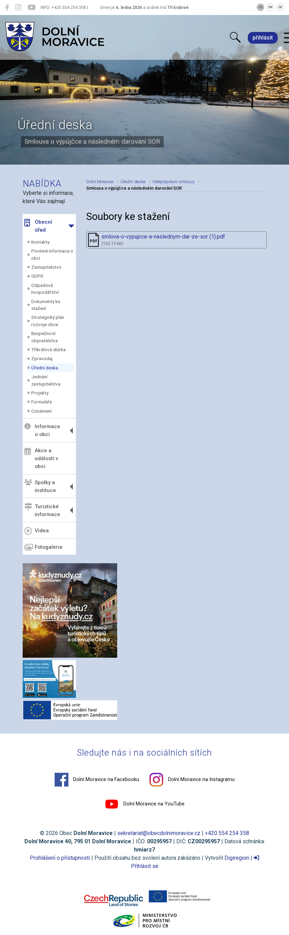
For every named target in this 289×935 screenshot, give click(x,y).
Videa (36, 531)
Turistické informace (42, 510)
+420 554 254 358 (227, 833)
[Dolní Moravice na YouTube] (31, 7)
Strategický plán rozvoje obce (47, 320)
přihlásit (263, 37)
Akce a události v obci (41, 458)
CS (260, 7)
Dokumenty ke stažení (45, 305)
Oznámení (41, 411)
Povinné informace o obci (52, 254)
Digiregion (236, 858)
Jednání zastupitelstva (45, 380)
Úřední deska (44, 367)
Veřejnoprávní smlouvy (173, 181)
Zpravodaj (42, 358)
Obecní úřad (38, 226)
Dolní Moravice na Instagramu (192, 780)
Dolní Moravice (99, 181)
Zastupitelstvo (46, 267)
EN (270, 7)
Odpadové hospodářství (45, 288)
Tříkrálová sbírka (48, 349)
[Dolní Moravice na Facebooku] (7, 7)
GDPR (37, 276)
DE (280, 7)
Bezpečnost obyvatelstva (44, 337)
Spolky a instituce (40, 486)
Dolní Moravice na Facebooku (97, 780)
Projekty (39, 393)
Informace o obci (42, 430)
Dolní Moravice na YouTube (145, 804)
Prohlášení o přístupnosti (60, 858)
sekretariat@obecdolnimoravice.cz (158, 833)
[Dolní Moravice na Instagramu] (18, 7)
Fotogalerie (43, 547)
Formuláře (41, 401)
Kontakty (40, 242)
